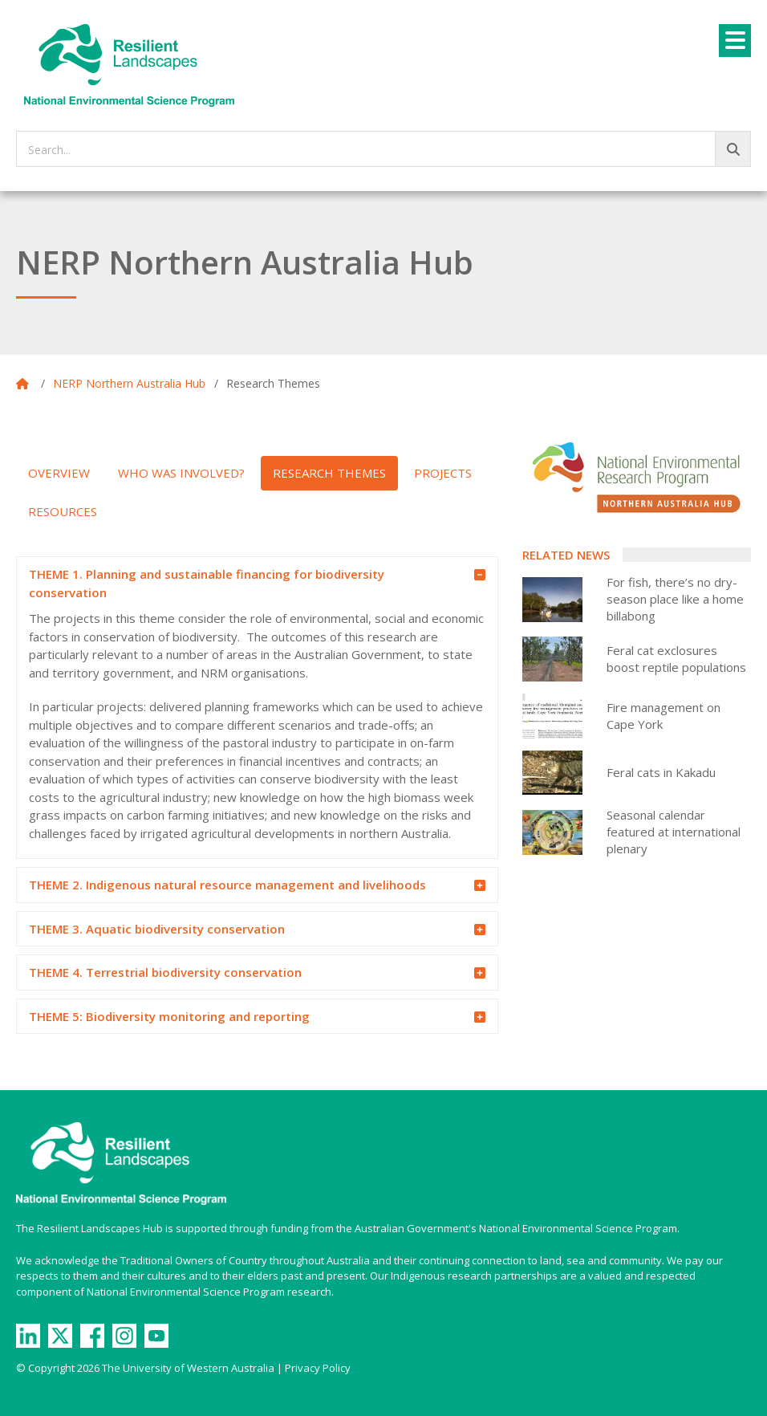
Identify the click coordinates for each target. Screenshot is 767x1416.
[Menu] (735, 40)
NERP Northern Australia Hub (129, 383)
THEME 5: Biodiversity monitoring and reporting (245, 1017)
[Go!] (733, 149)
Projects (443, 473)
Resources (62, 511)
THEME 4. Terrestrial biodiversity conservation (245, 973)
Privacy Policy (318, 1368)
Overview (59, 473)
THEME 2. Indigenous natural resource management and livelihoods (245, 885)
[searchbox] (383, 149)
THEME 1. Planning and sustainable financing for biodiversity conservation (245, 582)
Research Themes (329, 473)
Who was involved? (181, 473)
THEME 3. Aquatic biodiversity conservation (245, 929)
